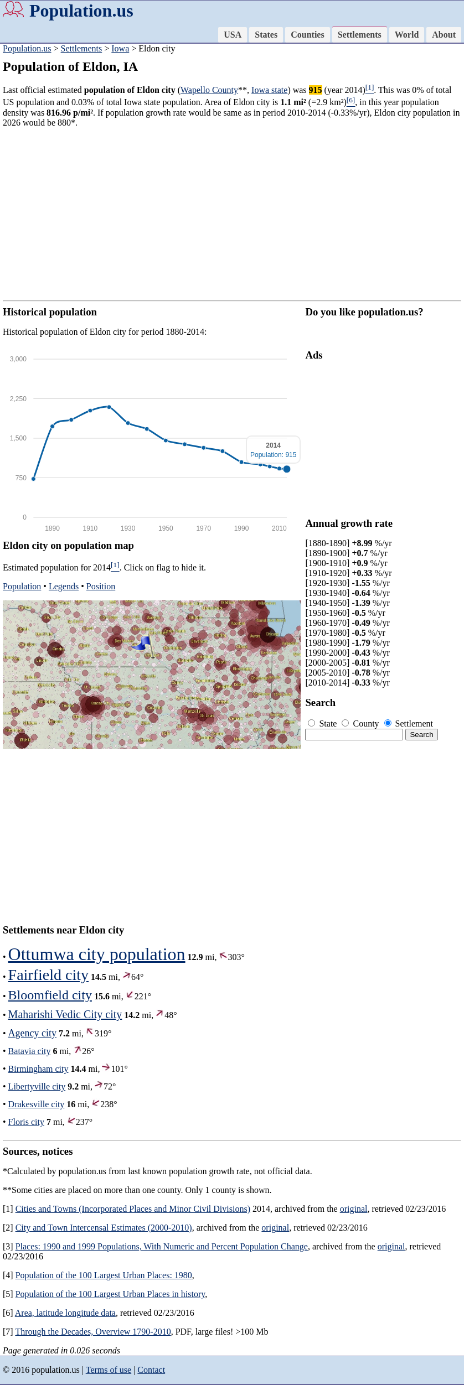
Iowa (120, 48)
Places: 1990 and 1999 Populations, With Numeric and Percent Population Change (162, 1246)
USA (232, 34)
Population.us (81, 10)
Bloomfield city (50, 995)
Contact (151, 1369)
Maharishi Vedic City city (65, 1014)
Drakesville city (36, 1104)
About (444, 34)
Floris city (26, 1122)
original (354, 1208)
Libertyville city (37, 1086)
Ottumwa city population (96, 954)
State (323, 723)
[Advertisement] (232, 214)
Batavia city (29, 1051)
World (407, 34)
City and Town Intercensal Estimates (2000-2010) (104, 1227)
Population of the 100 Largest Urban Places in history (110, 1294)
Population (22, 586)
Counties (307, 34)
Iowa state (269, 90)
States (266, 34)
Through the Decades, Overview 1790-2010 (93, 1331)
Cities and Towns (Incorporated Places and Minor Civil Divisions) (133, 1208)
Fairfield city (48, 974)
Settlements (359, 34)
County (361, 723)
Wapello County (209, 90)
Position (100, 586)
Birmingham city (38, 1068)
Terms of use (108, 1369)
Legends (64, 586)
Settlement (408, 723)
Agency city (32, 1033)
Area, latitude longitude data (65, 1312)
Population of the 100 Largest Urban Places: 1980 (104, 1275)
